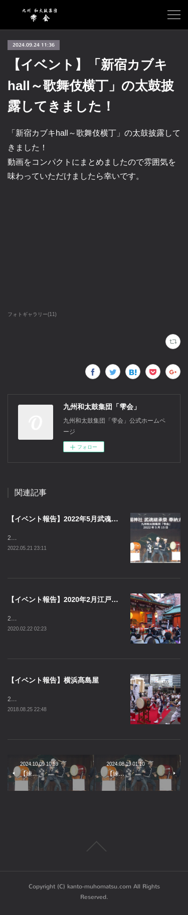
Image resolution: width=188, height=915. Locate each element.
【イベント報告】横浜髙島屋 (53, 681)
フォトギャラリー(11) (32, 314)
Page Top (94, 848)
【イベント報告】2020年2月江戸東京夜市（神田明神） (94, 600)
